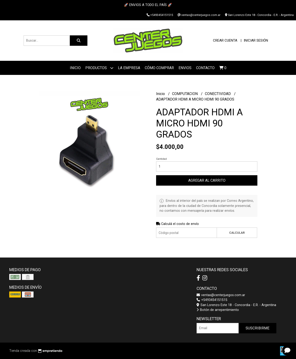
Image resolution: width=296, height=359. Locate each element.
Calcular (237, 232)
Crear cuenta (225, 40)
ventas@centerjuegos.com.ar (221, 295)
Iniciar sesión (256, 40)
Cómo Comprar (159, 68)
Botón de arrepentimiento (218, 310)
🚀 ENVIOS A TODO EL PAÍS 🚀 (148, 5)
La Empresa (129, 68)
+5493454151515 (212, 300)
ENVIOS (185, 68)
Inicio (75, 68)
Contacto (205, 68)
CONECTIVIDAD (218, 94)
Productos (99, 68)
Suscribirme (257, 328)
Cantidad (161, 158)
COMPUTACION (185, 94)
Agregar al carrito (206, 180)
